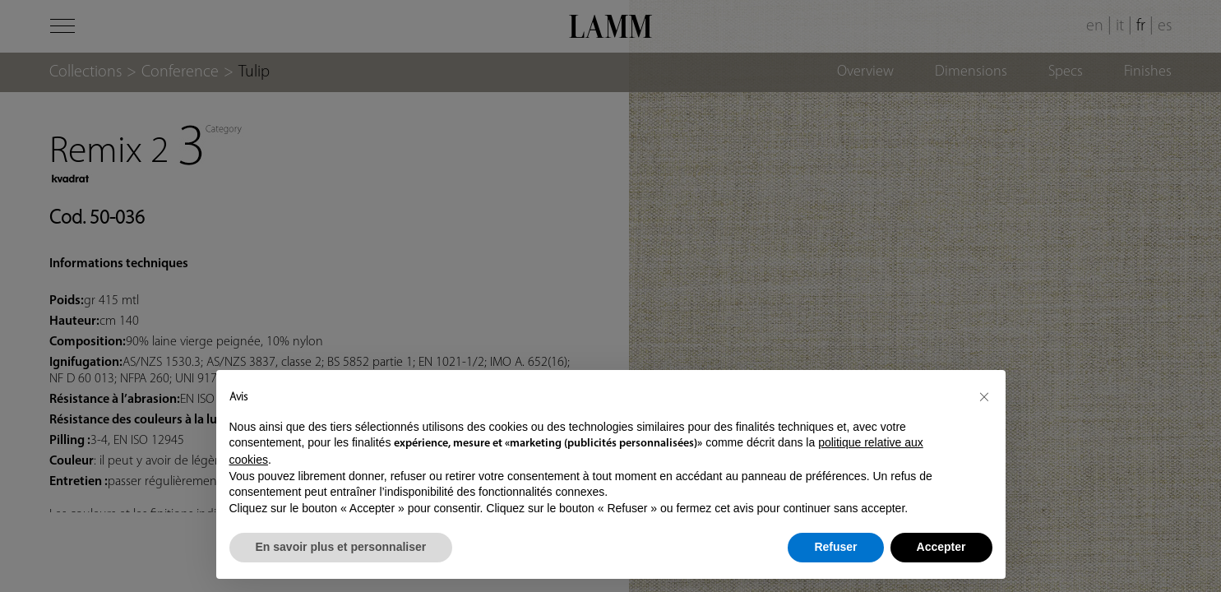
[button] (984, 396)
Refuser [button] (835, 546)
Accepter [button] (941, 546)
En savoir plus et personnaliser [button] (341, 546)
